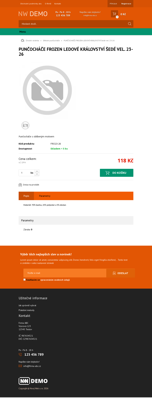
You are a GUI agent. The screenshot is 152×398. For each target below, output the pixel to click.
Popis (26, 196)
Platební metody (26, 310)
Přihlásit (113, 3)
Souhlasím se (46, 280)
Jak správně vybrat (27, 306)
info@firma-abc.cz (90, 15)
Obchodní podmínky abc (31, 4)
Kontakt (57, 4)
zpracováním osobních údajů (55, 280)
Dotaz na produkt (31, 185)
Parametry (44, 196)
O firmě (48, 4)
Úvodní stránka (30, 40)
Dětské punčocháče (51, 41)
